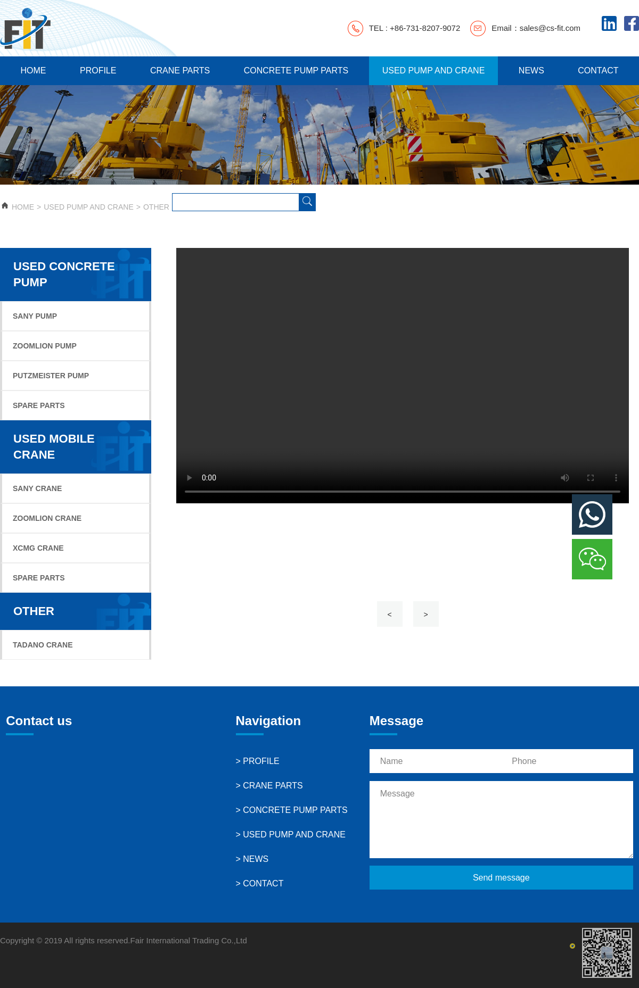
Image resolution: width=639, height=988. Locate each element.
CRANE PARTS (180, 70)
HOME (33, 70)
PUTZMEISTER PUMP (51, 375)
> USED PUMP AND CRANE (291, 834)
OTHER (156, 207)
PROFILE (98, 70)
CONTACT (598, 70)
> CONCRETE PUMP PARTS (292, 810)
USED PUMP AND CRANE (433, 70)
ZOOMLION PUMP (45, 346)
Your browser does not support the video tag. (402, 375)
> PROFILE (258, 761)
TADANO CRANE (43, 645)
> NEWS (252, 859)
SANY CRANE (37, 488)
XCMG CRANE (38, 548)
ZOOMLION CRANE (47, 518)
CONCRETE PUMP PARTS (296, 70)
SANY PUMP (35, 316)
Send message (501, 877)
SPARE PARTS (39, 405)
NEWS (531, 70)
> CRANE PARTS (269, 785)
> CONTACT (260, 883)
